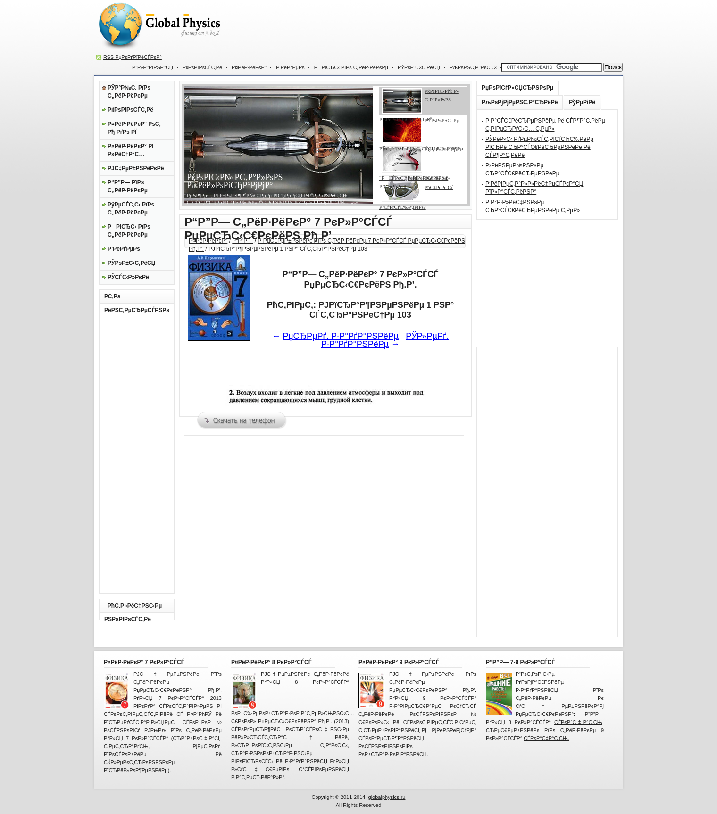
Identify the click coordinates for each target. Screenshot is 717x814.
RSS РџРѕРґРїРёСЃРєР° (132, 57)
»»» (354, 202)
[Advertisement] (446, 28)
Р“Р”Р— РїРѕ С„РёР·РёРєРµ (128, 186)
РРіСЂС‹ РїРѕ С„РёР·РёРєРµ (351, 67)
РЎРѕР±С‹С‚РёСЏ (419, 67)
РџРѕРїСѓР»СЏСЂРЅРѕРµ (517, 87)
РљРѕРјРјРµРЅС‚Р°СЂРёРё (520, 102)
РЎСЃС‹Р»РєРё (128, 277)
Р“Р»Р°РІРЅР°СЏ (152, 67)
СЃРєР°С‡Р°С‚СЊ (578, 722)
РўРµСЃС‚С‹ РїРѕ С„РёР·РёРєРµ (131, 208)
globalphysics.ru (387, 797)
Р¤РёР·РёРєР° (249, 67)
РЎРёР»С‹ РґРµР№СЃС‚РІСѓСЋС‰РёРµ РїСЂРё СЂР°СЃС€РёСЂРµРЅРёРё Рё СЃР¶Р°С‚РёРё (539, 147)
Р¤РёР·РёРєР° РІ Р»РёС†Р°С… (130, 150)
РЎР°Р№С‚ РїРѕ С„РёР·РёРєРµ (129, 91)
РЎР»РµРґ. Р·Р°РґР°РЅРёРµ (385, 340)
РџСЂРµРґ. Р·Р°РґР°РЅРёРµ (341, 336)
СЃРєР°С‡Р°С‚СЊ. (546, 738)
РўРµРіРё (582, 102)
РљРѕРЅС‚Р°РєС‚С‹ (473, 67)
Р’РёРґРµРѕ (290, 67)
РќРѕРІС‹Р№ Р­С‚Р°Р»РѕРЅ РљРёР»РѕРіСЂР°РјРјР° (235, 181)
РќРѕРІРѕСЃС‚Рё (202, 67)
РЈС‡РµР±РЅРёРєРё (136, 168)
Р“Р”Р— (242, 241)
